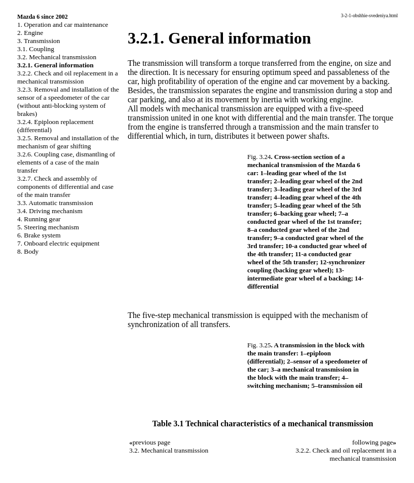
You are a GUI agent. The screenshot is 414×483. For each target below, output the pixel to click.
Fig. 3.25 (259, 345)
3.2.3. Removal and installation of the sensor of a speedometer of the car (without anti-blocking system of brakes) (68, 101)
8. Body (28, 251)
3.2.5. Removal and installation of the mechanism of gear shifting (68, 142)
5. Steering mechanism (48, 227)
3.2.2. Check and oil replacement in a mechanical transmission (67, 77)
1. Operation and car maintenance (62, 24)
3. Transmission (38, 41)
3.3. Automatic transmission (55, 203)
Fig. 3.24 (259, 156)
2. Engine (30, 32)
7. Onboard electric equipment (58, 243)
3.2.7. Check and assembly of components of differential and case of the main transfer (65, 186)
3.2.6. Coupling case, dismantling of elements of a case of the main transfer (66, 162)
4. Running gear (39, 219)
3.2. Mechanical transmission (56, 57)
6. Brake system (39, 235)
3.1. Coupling (35, 49)
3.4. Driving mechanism (50, 211)
